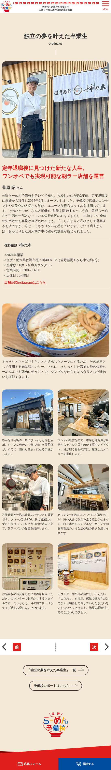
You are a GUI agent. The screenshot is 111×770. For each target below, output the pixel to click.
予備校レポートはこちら (51, 685)
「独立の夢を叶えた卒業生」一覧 (51, 670)
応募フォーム (29, 764)
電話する (85, 764)
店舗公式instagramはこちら (25, 282)
